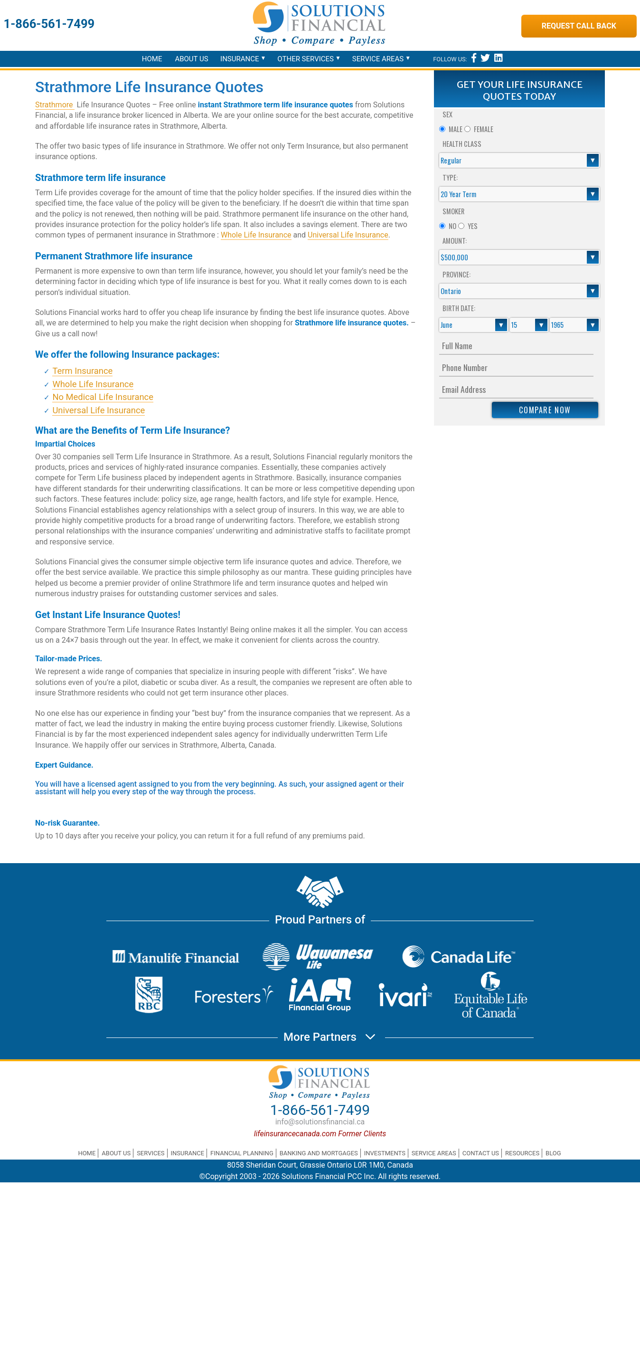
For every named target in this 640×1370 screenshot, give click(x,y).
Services (150, 1153)
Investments (384, 1153)
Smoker (453, 211)
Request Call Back (579, 25)
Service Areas (378, 59)
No (452, 226)
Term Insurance (82, 371)
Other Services (305, 59)
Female (483, 129)
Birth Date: (458, 308)
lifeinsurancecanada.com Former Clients (320, 1133)
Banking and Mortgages (319, 1153)
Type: (450, 177)
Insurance (239, 59)
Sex (447, 114)
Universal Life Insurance (348, 234)
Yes (473, 226)
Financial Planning (241, 1153)
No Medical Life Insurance (102, 397)
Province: (456, 274)
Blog (553, 1153)
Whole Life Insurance (256, 234)
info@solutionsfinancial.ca (320, 1121)
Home (152, 59)
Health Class (461, 144)
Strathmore (55, 104)
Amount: (454, 241)
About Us (191, 59)
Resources (522, 1153)
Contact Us (480, 1153)
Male (455, 129)
